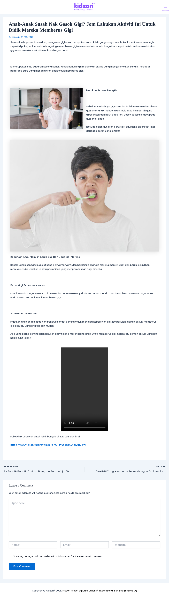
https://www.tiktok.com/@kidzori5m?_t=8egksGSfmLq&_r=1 (48, 444)
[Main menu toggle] (165, 6)
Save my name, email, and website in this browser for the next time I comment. (58, 556)
